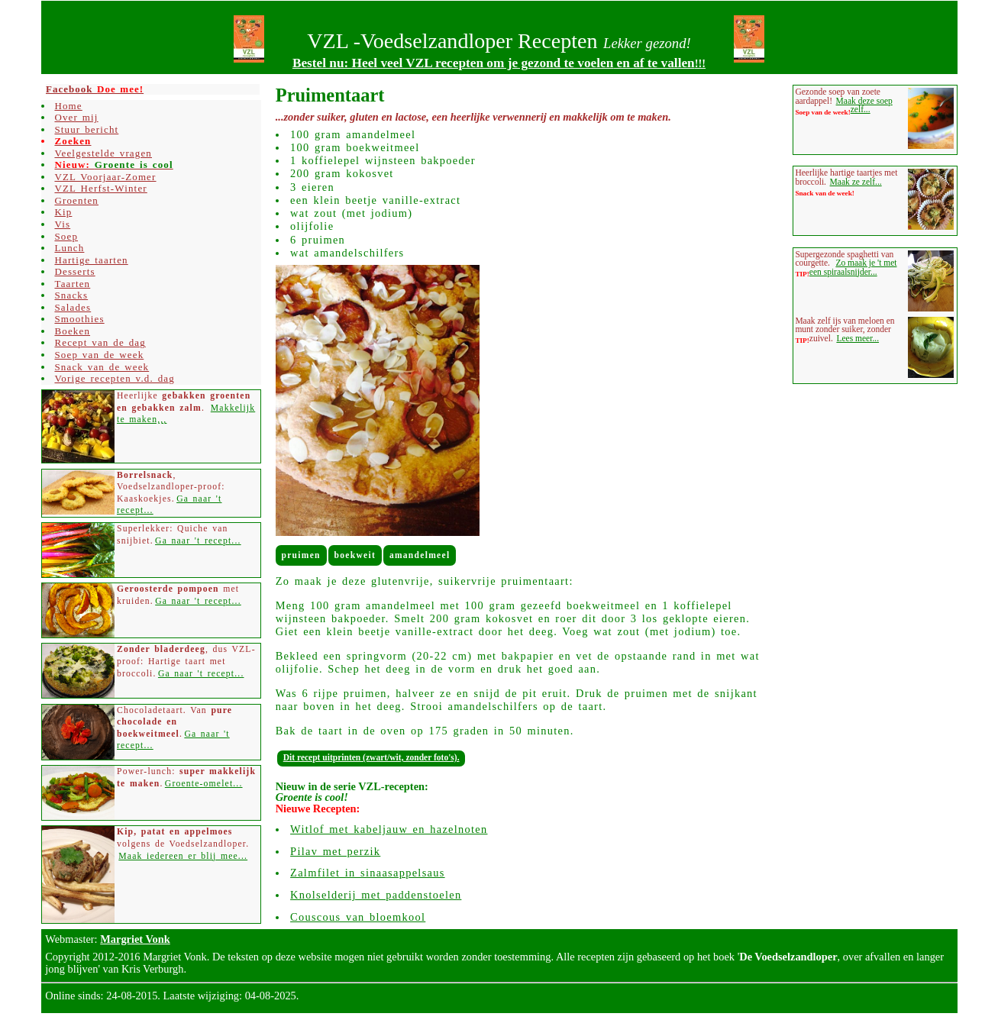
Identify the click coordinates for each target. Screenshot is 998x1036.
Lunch (69, 247)
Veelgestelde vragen (103, 153)
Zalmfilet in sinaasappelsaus (367, 873)
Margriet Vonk (135, 939)
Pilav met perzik (335, 851)
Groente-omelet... (204, 784)
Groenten (76, 200)
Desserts (74, 271)
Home (68, 105)
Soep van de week (99, 354)
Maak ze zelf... (856, 181)
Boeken (72, 331)
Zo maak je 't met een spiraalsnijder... (853, 267)
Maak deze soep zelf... (864, 105)
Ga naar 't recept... (198, 541)
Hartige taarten (91, 260)
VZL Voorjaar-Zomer (105, 176)
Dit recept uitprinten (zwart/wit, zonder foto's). (371, 757)
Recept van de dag (99, 342)
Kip (63, 212)
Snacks (71, 295)
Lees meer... (857, 338)
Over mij (76, 117)
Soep (66, 236)
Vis (62, 224)
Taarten (72, 283)
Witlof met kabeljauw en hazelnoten (388, 829)
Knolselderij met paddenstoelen (375, 895)
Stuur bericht (86, 129)
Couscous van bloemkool (357, 917)
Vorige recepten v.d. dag (114, 378)
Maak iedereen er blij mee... (182, 856)
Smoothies (79, 318)
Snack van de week (101, 367)
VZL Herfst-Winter (100, 188)
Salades (72, 307)
